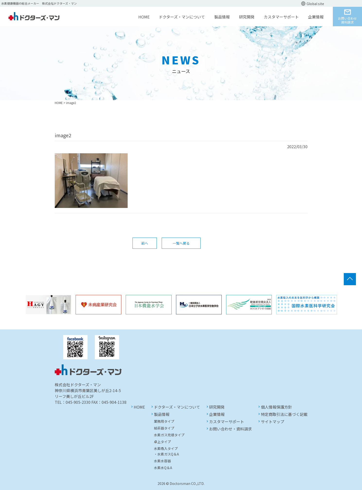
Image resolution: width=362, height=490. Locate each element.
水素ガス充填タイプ (169, 434)
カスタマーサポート (281, 17)
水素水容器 (162, 460)
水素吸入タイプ (166, 448)
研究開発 (247, 17)
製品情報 (222, 17)
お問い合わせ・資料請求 (230, 429)
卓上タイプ (162, 441)
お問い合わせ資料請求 (347, 20)
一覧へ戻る (181, 243)
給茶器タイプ (164, 428)
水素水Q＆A (163, 467)
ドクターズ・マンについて (182, 17)
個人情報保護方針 (276, 407)
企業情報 (316, 17)
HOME (144, 17)
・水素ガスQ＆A (166, 454)
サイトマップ (272, 421)
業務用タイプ (164, 421)
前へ (144, 243)
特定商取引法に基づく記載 (284, 414)
